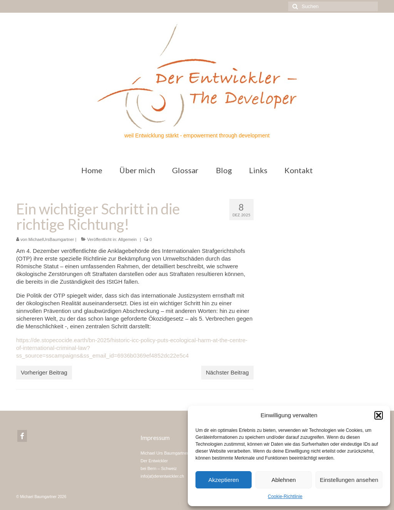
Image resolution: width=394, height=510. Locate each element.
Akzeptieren (223, 480)
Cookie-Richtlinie (285, 496)
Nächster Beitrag (227, 372)
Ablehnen (283, 480)
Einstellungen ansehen (349, 480)
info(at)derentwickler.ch (162, 476)
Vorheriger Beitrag (44, 372)
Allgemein (127, 239)
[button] (378, 415)
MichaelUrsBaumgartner (51, 239)
